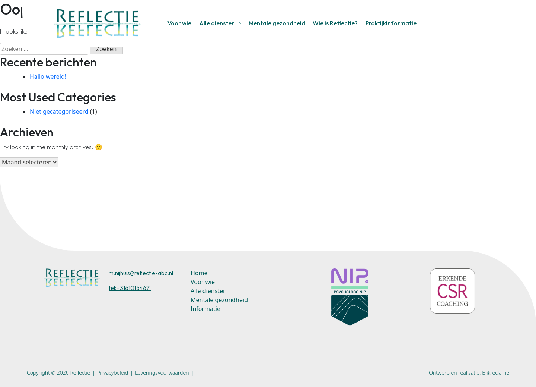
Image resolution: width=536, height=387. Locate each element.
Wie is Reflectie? (335, 23)
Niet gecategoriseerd (59, 111)
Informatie (205, 309)
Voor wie (179, 23)
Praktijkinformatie (391, 23)
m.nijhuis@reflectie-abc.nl (141, 273)
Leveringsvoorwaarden (162, 372)
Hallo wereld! (48, 76)
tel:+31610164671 (130, 288)
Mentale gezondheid (277, 23)
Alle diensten (217, 23)
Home (199, 273)
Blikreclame (495, 372)
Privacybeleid (112, 372)
